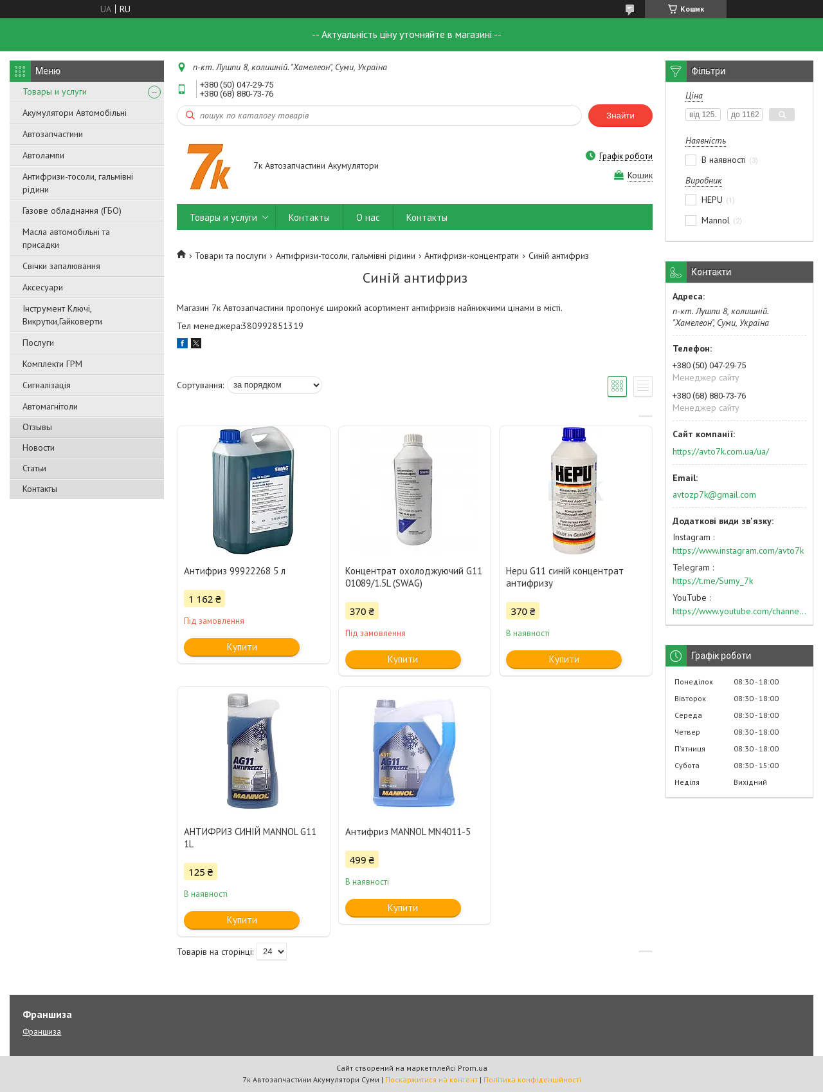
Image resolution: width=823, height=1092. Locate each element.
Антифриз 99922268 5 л (234, 571)
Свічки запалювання (61, 266)
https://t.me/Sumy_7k (713, 581)
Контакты (40, 488)
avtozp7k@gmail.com (714, 494)
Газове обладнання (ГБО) (72, 210)
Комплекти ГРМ (52, 364)
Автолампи (43, 155)
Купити (242, 647)
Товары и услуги (55, 91)
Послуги (38, 342)
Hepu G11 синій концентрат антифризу (565, 577)
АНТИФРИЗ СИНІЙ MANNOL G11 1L (250, 837)
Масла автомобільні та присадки (66, 238)
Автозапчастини (53, 134)
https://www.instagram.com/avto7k (738, 550)
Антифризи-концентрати (471, 255)
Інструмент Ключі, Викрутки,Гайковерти (62, 315)
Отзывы (37, 427)
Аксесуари (43, 287)
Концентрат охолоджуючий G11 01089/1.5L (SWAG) (413, 577)
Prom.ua (472, 1068)
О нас (368, 217)
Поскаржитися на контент (431, 1079)
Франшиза (42, 1031)
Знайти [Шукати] (620, 115)
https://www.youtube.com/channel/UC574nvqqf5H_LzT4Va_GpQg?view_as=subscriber (739, 611)
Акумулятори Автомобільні (75, 112)
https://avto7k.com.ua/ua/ (721, 451)
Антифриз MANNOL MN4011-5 (408, 831)
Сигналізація (47, 385)
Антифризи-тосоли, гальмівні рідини (78, 183)
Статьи (34, 468)
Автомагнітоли (50, 406)
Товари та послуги (230, 255)
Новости (39, 447)
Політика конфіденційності (532, 1079)
